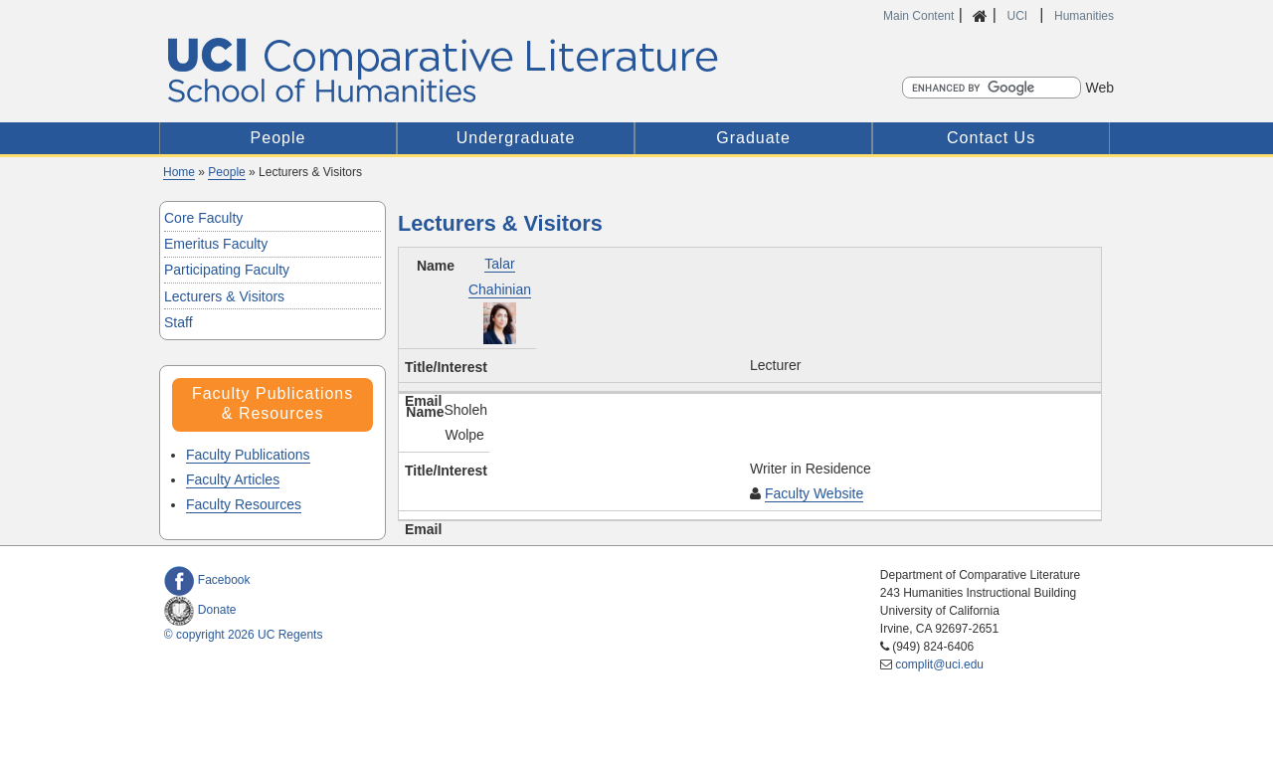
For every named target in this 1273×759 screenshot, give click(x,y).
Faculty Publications (248, 455)
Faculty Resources (243, 504)
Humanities (1084, 16)
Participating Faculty (226, 270)
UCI (1018, 16)
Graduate (753, 137)
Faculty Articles (232, 479)
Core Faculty (203, 218)
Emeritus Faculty (216, 244)
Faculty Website (814, 493)
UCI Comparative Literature (470, 70)
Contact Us (991, 137)
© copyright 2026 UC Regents (243, 635)
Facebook (207, 580)
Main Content (918, 16)
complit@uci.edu (939, 664)
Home (179, 172)
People (278, 137)
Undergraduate (516, 137)
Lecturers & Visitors (224, 296)
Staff (178, 322)
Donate (200, 610)
